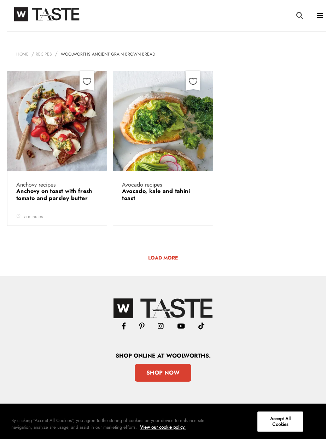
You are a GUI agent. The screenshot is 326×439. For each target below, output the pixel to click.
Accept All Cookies (280, 421)
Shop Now (163, 373)
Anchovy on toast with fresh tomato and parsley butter (54, 194)
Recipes (44, 54)
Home (22, 54)
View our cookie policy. (163, 427)
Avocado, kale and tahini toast (156, 194)
